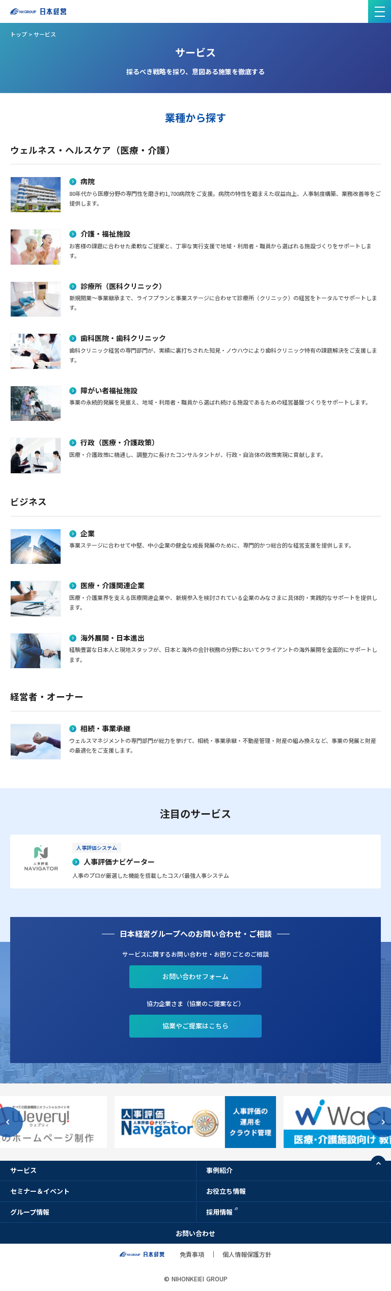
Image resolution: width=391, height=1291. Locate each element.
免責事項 (192, 1254)
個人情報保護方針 (246, 1254)
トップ (18, 34)
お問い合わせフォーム (195, 976)
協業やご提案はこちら (195, 1025)
